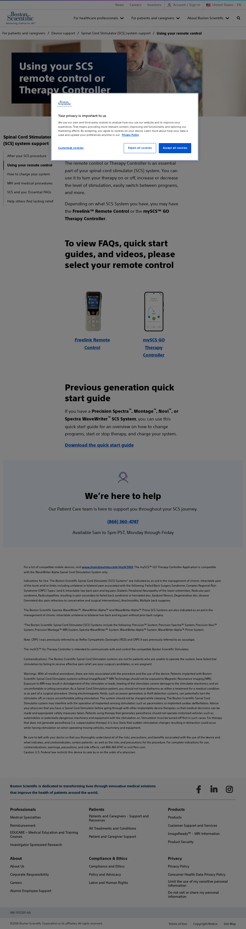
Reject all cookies (140, 148)
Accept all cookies (175, 148)
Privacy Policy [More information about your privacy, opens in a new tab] (130, 135)
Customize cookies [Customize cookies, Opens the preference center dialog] (71, 148)
